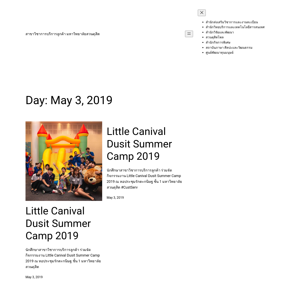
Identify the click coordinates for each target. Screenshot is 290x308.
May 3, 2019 (34, 277)
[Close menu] (202, 13)
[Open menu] (189, 34)
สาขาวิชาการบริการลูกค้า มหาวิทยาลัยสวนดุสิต (62, 34)
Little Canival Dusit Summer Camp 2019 (58, 223)
